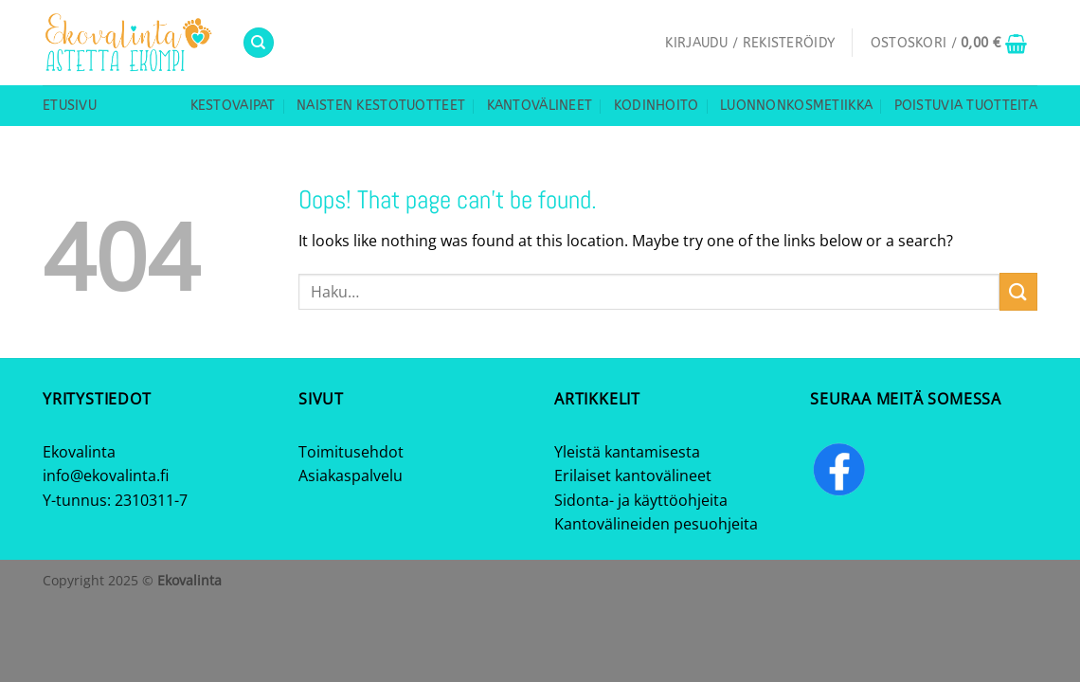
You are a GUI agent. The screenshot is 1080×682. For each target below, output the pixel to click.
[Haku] (258, 43)
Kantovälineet (540, 106)
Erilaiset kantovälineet (632, 475)
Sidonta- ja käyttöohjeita (641, 500)
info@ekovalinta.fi (106, 475)
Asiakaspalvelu (350, 475)
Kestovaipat (233, 106)
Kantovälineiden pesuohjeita (656, 523)
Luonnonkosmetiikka (796, 106)
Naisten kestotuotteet (381, 106)
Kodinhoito (656, 106)
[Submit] (1018, 291)
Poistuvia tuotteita (965, 106)
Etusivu (70, 106)
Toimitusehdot (351, 451)
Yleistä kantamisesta (627, 451)
